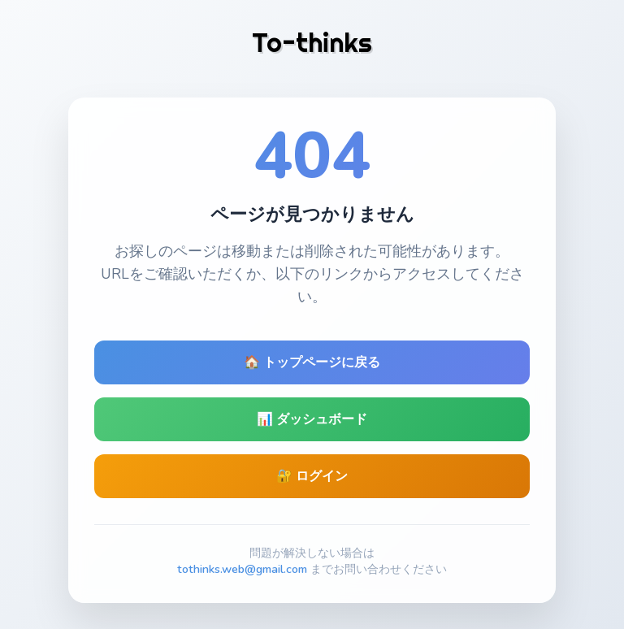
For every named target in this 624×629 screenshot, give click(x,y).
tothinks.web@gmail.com (242, 569)
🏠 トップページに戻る (312, 362)
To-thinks (312, 42)
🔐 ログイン (312, 476)
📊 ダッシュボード (312, 419)
